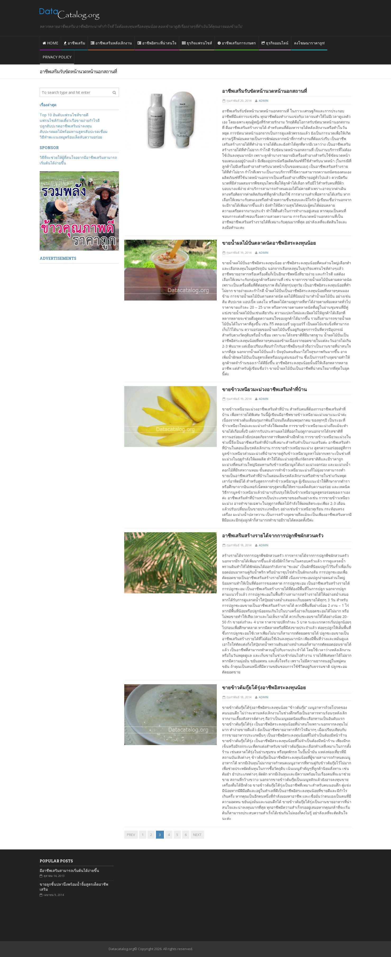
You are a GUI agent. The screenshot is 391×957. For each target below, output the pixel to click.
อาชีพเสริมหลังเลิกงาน (111, 42)
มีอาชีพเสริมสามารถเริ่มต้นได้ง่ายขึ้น (69, 870)
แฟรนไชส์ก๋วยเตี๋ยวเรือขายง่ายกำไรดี (70, 120)
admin (263, 101)
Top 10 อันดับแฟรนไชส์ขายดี (64, 114)
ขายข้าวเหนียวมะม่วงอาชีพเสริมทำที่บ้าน (264, 389)
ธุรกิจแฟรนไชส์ (197, 42)
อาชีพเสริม (74, 42)
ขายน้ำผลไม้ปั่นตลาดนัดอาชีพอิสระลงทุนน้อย (269, 243)
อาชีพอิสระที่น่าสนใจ (156, 42)
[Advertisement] (79, 348)
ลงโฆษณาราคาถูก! (309, 42)
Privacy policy (57, 56)
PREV (131, 834)
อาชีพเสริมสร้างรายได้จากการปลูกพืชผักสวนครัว (272, 535)
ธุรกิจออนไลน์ (274, 42)
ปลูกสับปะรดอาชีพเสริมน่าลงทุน (66, 125)
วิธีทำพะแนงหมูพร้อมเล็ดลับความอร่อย (71, 137)
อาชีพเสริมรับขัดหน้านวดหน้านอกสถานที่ (264, 91)
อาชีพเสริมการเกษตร (237, 42)
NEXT (197, 834)
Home (50, 42)
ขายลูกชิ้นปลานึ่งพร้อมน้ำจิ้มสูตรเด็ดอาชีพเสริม (74, 887)
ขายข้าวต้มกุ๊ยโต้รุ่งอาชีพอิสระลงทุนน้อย (264, 687)
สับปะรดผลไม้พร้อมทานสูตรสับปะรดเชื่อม (73, 131)
